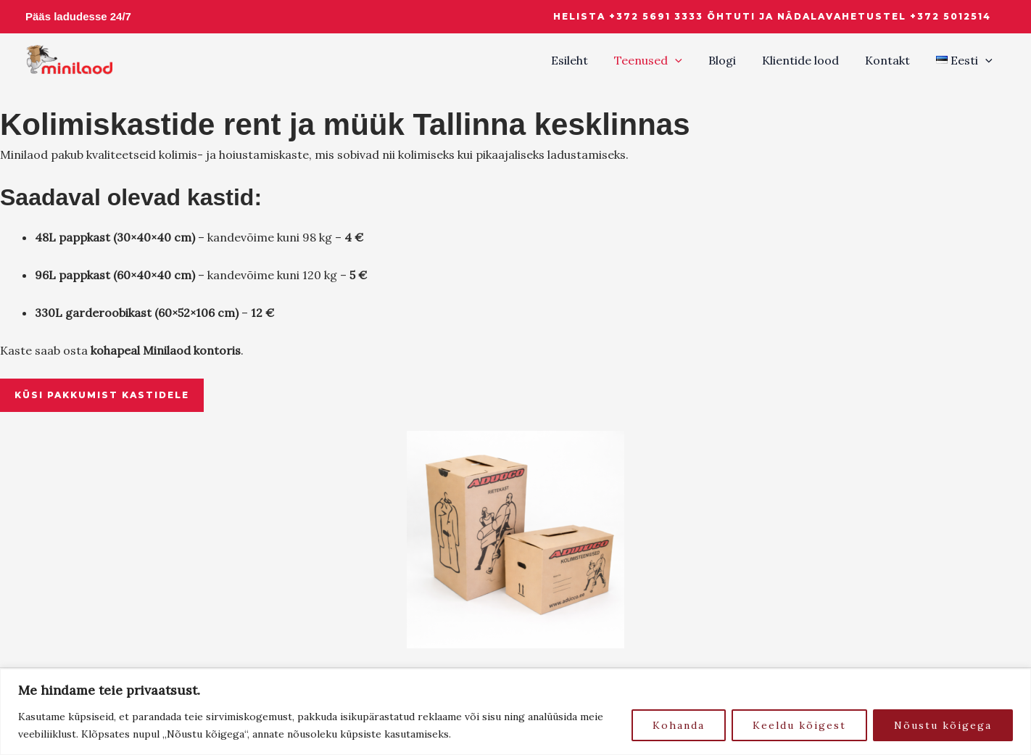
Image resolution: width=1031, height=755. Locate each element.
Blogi (732, 60)
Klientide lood (807, 60)
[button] (772, 16)
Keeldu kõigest (799, 725)
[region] (515, 712)
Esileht (585, 60)
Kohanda (679, 725)
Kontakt (891, 60)
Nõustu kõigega (943, 725)
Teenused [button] (661, 60)
